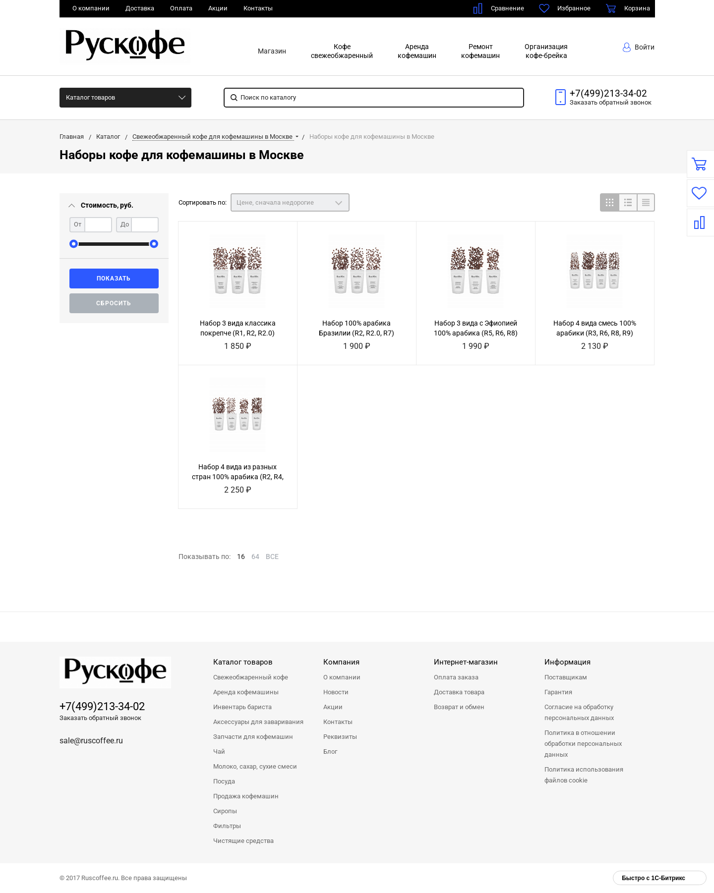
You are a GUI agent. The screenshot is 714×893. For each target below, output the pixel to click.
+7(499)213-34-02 (608, 93)
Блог (330, 751)
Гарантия (558, 692)
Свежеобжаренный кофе (250, 677)
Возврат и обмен (459, 707)
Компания (341, 662)
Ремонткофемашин (480, 51)
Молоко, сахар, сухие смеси (255, 766)
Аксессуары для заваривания (258, 722)
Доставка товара (459, 692)
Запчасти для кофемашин (253, 736)
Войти (638, 47)
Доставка (139, 8)
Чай (219, 751)
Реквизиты (340, 736)
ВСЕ (272, 556)
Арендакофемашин (417, 51)
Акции (218, 8)
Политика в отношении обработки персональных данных (583, 743)
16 (241, 556)
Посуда (224, 781)
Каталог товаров (90, 97)
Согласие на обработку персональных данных (579, 712)
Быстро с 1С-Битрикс (653, 878)
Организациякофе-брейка (546, 51)
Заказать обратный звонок (100, 718)
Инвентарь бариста (242, 707)
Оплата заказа (456, 677)
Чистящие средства (243, 840)
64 (255, 556)
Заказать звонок (611, 102)
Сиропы (225, 811)
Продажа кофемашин (246, 796)
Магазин (272, 51)
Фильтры (227, 826)
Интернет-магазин (466, 662)
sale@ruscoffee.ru (91, 740)
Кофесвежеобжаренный (342, 51)
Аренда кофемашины (246, 692)
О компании (91, 8)
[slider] (73, 244)
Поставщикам (565, 677)
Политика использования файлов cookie (583, 775)
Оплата (181, 8)
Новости (336, 692)
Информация (567, 662)
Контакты (258, 8)
